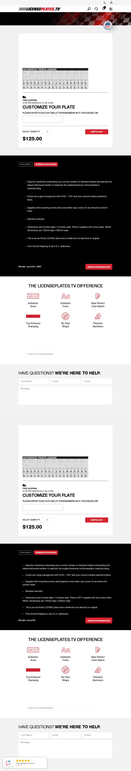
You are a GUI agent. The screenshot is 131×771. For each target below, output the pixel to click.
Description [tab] (25, 164)
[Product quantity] (47, 131)
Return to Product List (99, 266)
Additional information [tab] (46, 164)
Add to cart (97, 131)
